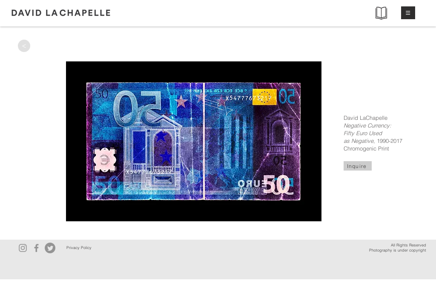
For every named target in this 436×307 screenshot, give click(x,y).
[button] (408, 12)
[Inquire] (358, 166)
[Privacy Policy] (78, 248)
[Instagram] (22, 248)
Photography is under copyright (397, 250)
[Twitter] (50, 248)
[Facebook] (36, 248)
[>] (24, 46)
